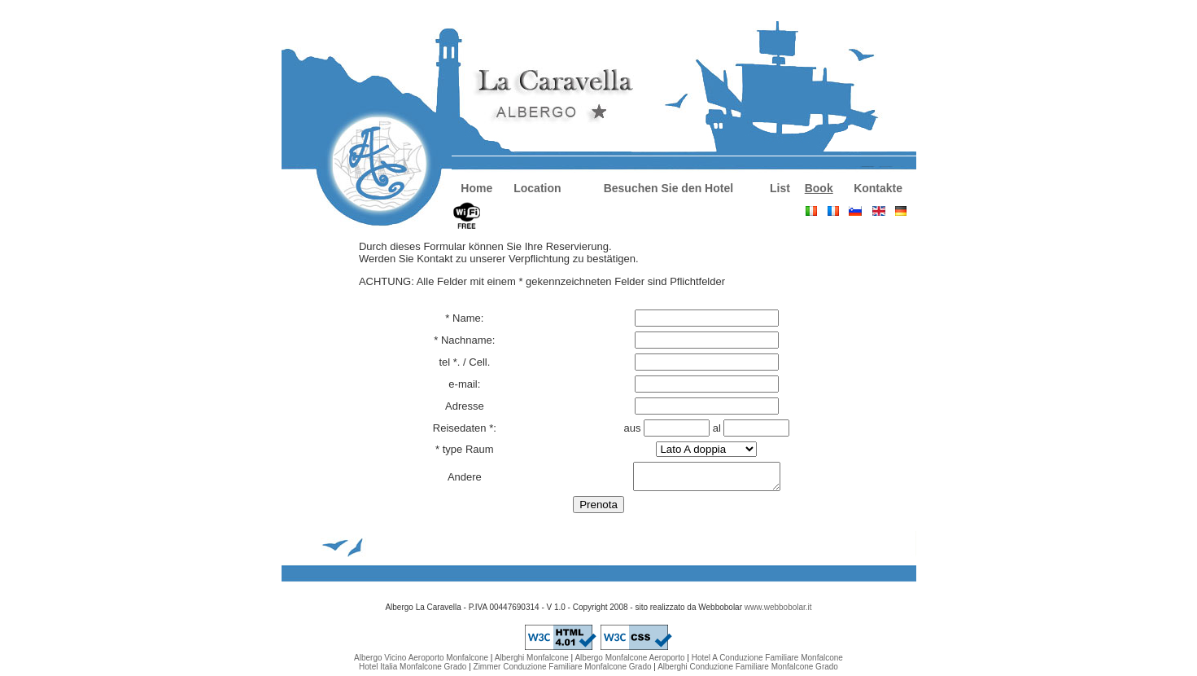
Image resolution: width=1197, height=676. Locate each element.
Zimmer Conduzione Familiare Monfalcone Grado (563, 671)
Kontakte (878, 188)
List (780, 188)
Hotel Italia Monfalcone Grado (412, 671)
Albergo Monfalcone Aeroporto (629, 662)
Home (476, 188)
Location (537, 188)
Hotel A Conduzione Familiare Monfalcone (767, 662)
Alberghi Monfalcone (532, 662)
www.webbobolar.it (778, 612)
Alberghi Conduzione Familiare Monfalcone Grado (747, 671)
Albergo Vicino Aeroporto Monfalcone (421, 662)
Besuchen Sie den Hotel (668, 188)
